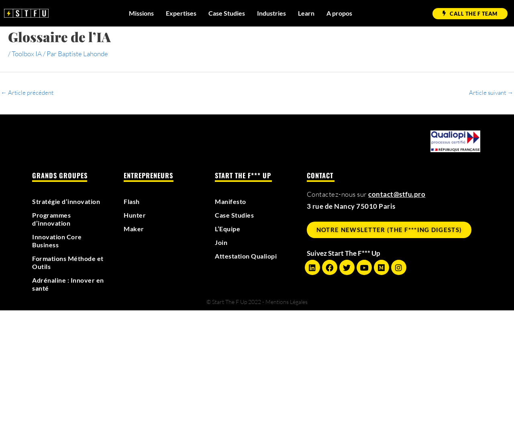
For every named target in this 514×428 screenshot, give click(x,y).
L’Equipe (229, 229)
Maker (134, 229)
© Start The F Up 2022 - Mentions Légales (257, 301)
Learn (306, 13)
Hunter (135, 215)
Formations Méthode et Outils (66, 263)
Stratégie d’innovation (69, 202)
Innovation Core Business (59, 241)
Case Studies (226, 13)
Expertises (181, 13)
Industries (271, 13)
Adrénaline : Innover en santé (65, 284)
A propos (339, 13)
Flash (132, 202)
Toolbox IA (27, 53)
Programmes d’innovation (53, 219)
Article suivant (491, 92)
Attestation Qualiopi (249, 256)
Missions (141, 13)
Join (221, 242)
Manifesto (232, 202)
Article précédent (27, 92)
